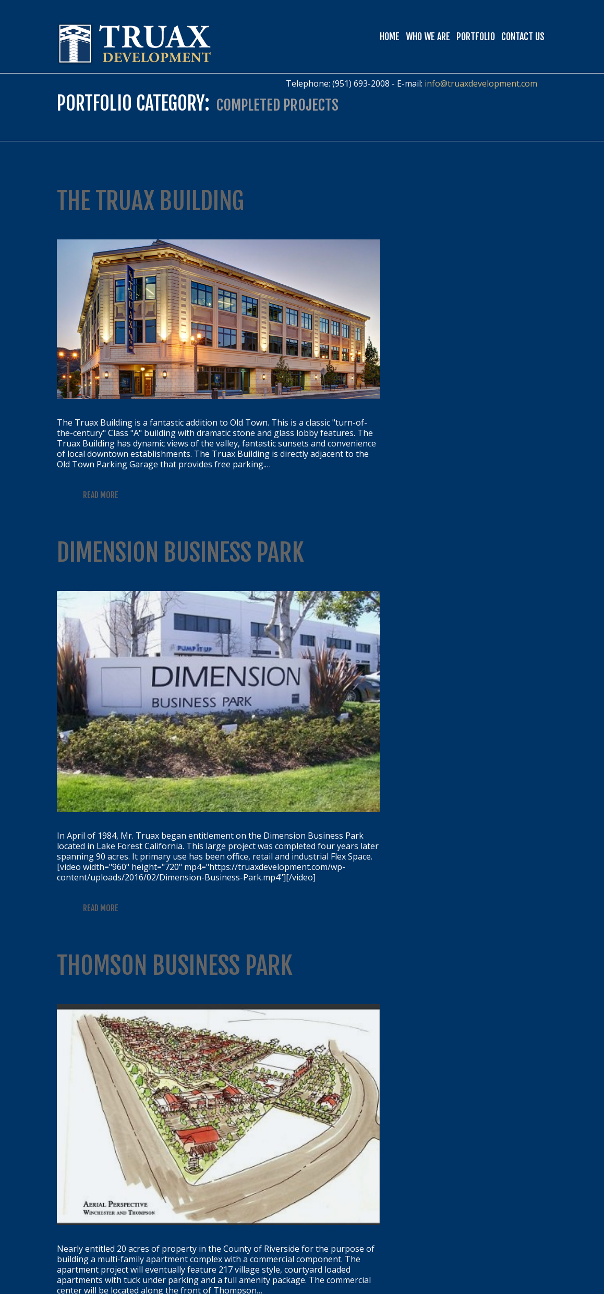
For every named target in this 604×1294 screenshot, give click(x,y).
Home (390, 36)
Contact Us (523, 36)
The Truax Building (150, 201)
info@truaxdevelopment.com (481, 83)
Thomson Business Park (175, 965)
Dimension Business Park (180, 552)
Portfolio (475, 36)
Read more (100, 495)
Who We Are (428, 36)
